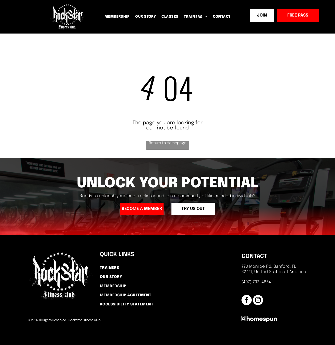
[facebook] (246, 300)
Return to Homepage (167, 143)
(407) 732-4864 (256, 282)
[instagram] (258, 300)
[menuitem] (117, 17)
